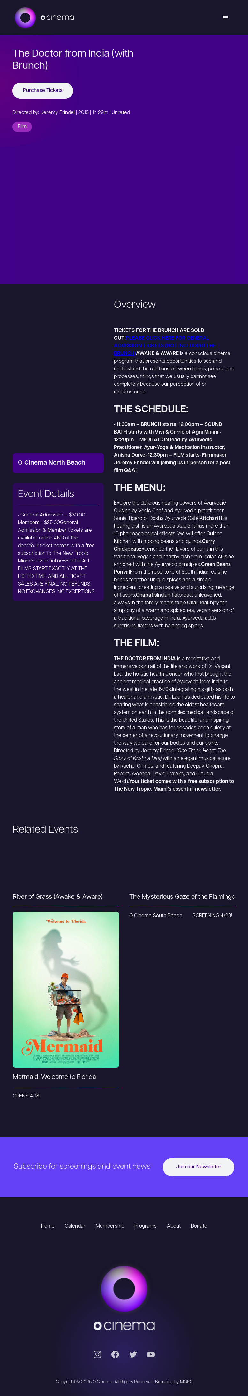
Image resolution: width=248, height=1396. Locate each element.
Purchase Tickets (43, 90)
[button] (225, 17)
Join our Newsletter (198, 1167)
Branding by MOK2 (173, 1382)
